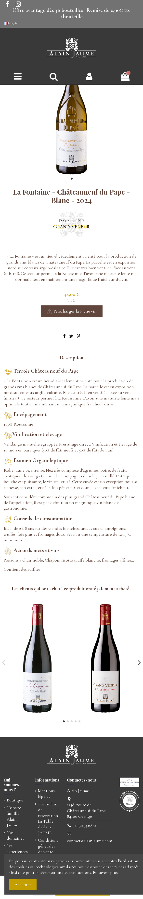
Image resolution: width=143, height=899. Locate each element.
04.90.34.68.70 (85, 825)
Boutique (15, 800)
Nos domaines (15, 835)
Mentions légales (46, 793)
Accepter (22, 884)
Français (12, 23)
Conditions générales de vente (48, 845)
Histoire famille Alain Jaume (14, 816)
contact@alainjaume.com (89, 840)
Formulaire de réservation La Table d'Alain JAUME (48, 818)
